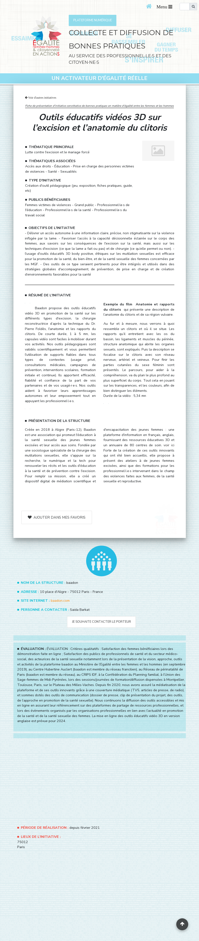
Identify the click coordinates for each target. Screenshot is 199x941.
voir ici (169, 445)
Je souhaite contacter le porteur (101, 622)
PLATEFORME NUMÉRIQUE (92, 20)
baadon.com (60, 600)
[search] (185, 6)
